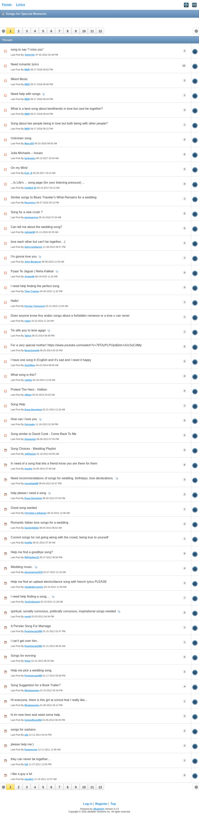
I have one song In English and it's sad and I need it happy (51, 360)
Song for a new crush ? (27, 212)
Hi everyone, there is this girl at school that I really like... (49, 700)
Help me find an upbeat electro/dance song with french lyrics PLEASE (59, 581)
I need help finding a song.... (30, 596)
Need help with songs (25, 94)
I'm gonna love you (24, 256)
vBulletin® (99, 809)
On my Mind (19, 167)
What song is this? (23, 374)
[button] (10, 31)
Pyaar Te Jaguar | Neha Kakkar (32, 271)
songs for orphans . (24, 729)
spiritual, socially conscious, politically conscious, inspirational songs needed (63, 611)
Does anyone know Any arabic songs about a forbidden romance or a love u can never (70, 315)
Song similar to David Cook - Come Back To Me (43, 434)
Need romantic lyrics (25, 64)
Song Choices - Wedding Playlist (33, 448)
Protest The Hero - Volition (29, 389)
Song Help (18, 404)
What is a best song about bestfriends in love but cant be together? (57, 108)
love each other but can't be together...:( (38, 241)
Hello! (15, 300)
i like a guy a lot (21, 774)
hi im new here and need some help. (36, 714)
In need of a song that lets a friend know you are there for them (54, 463)
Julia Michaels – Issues (27, 153)
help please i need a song (28, 493)
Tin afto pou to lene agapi (28, 330)
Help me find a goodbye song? (32, 552)
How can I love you (24, 419)
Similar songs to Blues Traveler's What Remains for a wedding (53, 197)
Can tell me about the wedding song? (36, 227)
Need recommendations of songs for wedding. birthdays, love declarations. (62, 478)
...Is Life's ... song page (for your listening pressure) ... (48, 182)
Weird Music (19, 79)
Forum (7, 4)
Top (113, 803)
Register (101, 803)
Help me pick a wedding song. (31, 670)
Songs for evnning (23, 655)
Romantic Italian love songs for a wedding (39, 522)
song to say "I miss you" (27, 49)
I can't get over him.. (25, 640)
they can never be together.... (31, 759)
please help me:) (22, 744)
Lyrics (20, 4)
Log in (88, 803)
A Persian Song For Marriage (31, 626)
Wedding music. (22, 567)
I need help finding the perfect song (35, 286)
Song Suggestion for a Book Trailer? (36, 685)
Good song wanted (24, 507)
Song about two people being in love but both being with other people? (59, 123)
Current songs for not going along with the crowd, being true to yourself (59, 537)
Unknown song (21, 138)
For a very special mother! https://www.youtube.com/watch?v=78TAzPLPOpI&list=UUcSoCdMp (76, 345)
